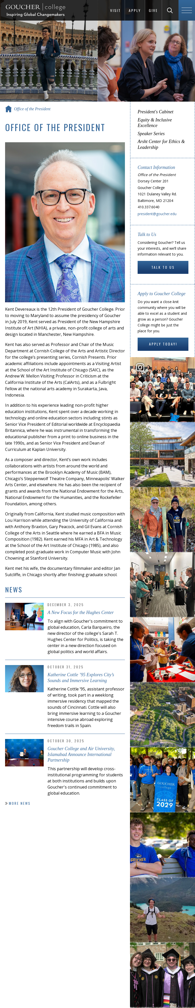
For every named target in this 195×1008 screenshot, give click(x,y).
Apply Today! (163, 343)
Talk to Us (163, 267)
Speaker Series (151, 133)
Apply (135, 10)
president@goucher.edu (157, 213)
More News (20, 803)
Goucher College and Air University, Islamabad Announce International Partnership (81, 754)
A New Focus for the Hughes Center (80, 612)
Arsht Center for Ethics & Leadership (161, 144)
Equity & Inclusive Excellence (155, 122)
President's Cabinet (155, 111)
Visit (115, 10)
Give (153, 10)
